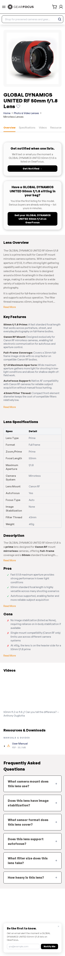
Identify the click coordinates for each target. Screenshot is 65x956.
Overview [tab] (9, 127)
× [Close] (58, 926)
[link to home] (21, 7)
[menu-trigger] (4, 7)
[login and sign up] (61, 6)
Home (6, 113)
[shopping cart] (54, 6)
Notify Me (49, 946)
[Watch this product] (18, 106)
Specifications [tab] (27, 127)
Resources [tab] (56, 127)
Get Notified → (32, 168)
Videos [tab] (43, 127)
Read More (9, 307)
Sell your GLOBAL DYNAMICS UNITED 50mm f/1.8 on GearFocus (33, 219)
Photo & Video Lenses (26, 113)
